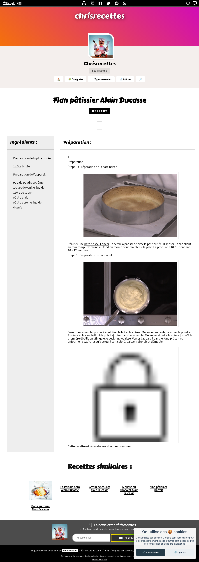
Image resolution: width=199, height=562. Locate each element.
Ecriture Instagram (99, 559)
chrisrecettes (100, 16)
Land (94, 550)
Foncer (104, 244)
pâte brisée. (92, 244)
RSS (107, 550)
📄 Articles (125, 79)
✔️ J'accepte (150, 552)
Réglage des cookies (122, 550)
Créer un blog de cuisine (129, 556)
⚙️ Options (179, 552)
